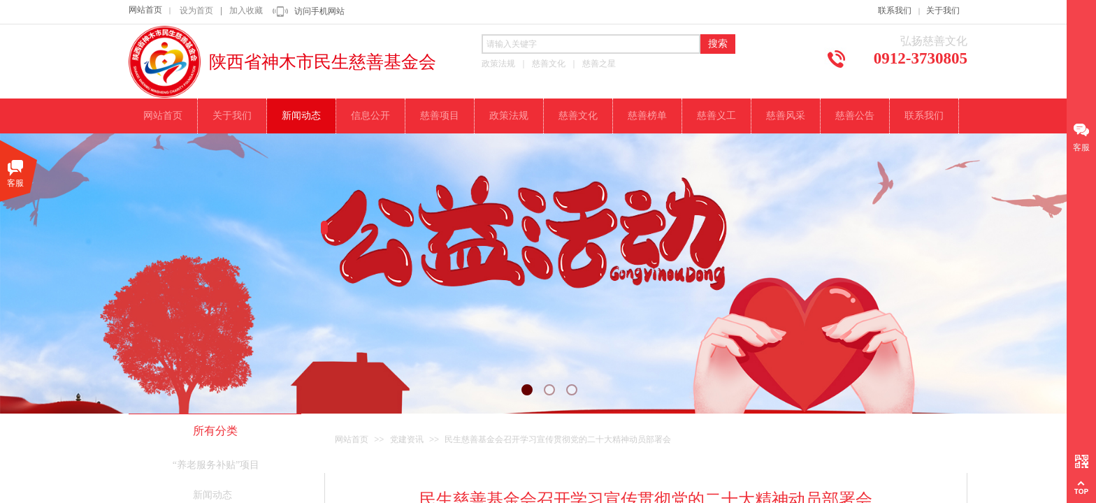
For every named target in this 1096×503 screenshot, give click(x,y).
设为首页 (196, 10)
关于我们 (943, 10)
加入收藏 (246, 10)
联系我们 (894, 10)
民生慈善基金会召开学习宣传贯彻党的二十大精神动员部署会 (558, 439)
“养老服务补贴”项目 (216, 465)
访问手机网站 (319, 11)
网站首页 (145, 10)
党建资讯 (407, 439)
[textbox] (591, 44)
